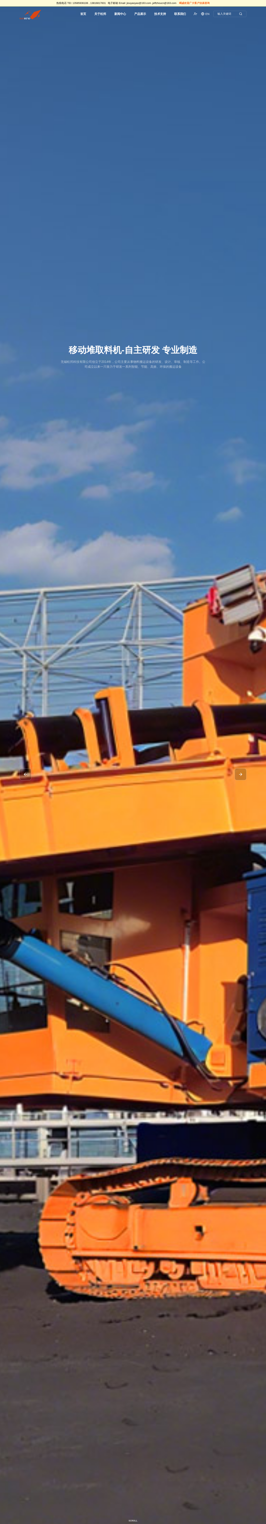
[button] (25, 774)
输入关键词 (229, 14)
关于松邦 (100, 14)
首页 (83, 14)
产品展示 (140, 14)
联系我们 (180, 14)
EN (205, 14)
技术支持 (160, 14)
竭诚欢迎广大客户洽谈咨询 (194, 3)
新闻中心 (120, 14)
